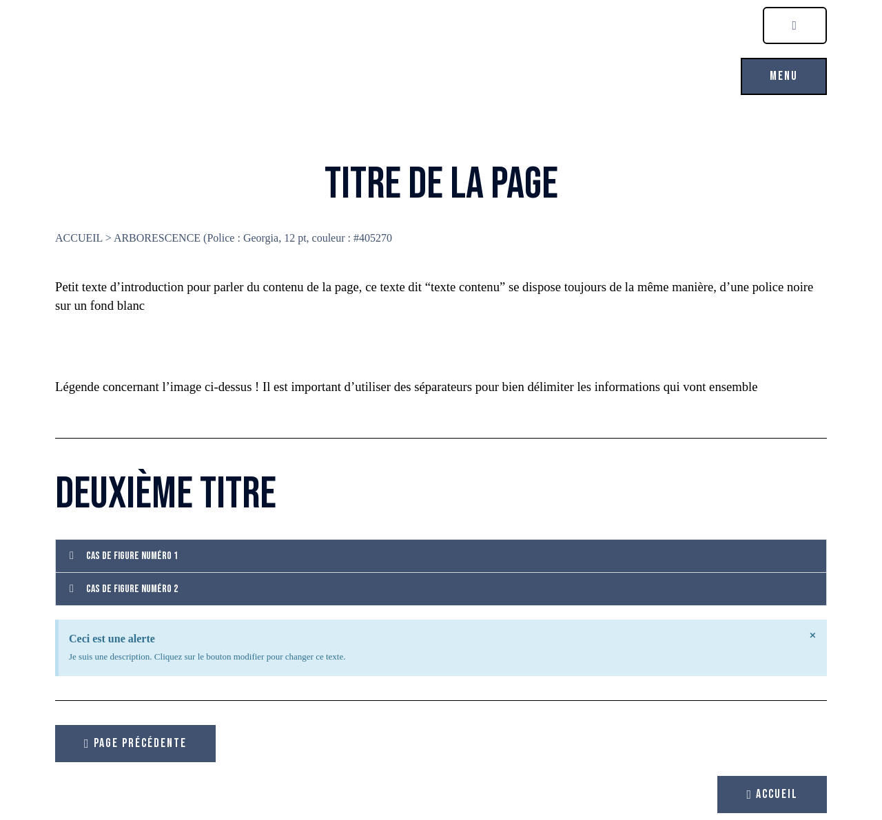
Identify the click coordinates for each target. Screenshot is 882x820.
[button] (784, 76)
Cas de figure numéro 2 (132, 589)
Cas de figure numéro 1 (132, 556)
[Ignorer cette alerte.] (813, 635)
